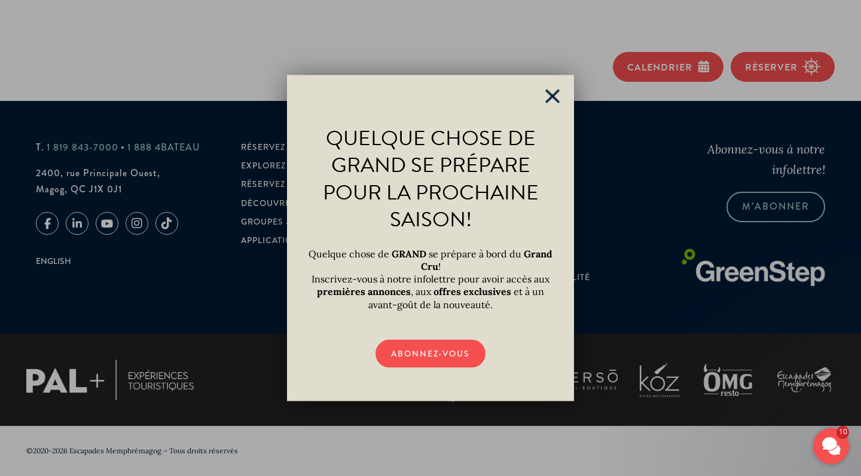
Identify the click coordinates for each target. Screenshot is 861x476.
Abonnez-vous (430, 353)
